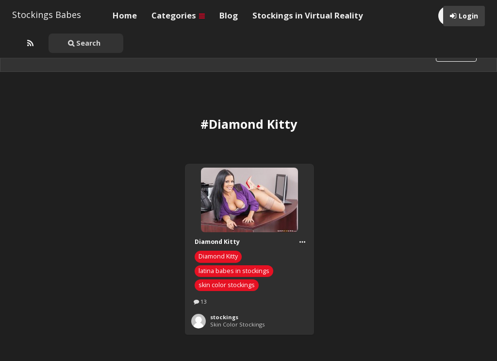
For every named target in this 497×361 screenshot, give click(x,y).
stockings (224, 317)
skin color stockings (227, 285)
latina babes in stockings (234, 271)
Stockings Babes (46, 14)
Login (468, 15)
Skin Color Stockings (237, 324)
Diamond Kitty (218, 256)
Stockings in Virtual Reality (307, 15)
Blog (228, 15)
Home (125, 15)
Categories (178, 15)
